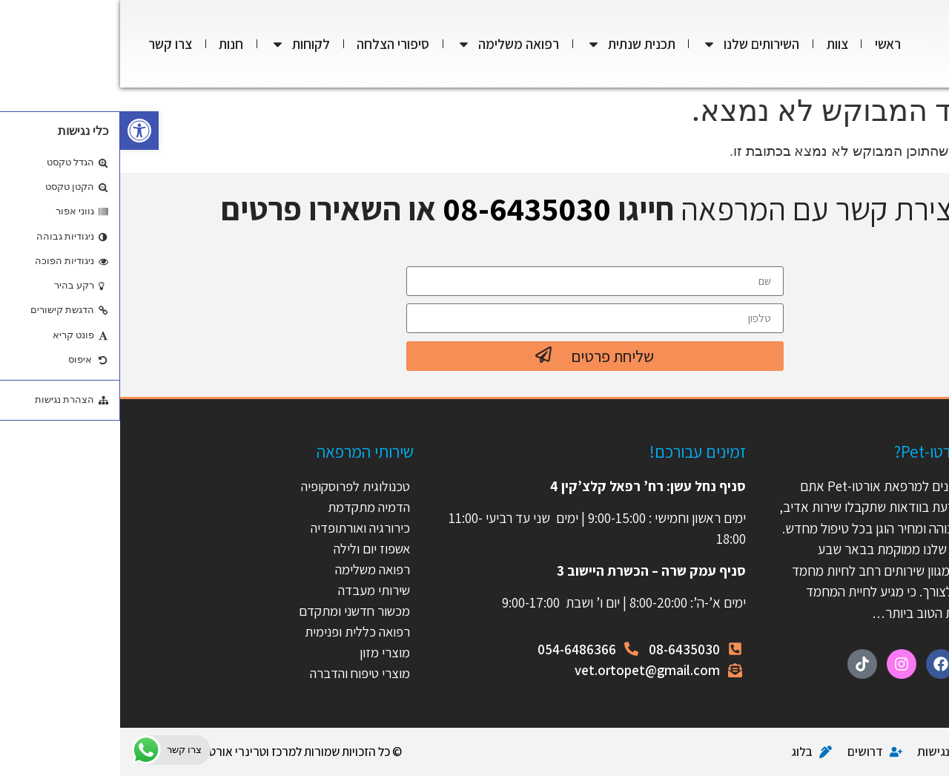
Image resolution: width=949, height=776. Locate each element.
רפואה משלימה (388, 44)
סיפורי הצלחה (273, 44)
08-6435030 (407, 208)
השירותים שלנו (630, 44)
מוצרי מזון (264, 652)
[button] (19, 130)
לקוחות (180, 44)
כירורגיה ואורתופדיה (239, 527)
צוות (717, 44)
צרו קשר (50, 44)
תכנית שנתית (510, 44)
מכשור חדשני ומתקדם (233, 610)
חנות (111, 44)
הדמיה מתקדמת (248, 507)
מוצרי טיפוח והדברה (238, 673)
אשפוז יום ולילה (249, 548)
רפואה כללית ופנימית (236, 631)
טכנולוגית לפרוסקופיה (234, 486)
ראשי (768, 44)
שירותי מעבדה (253, 590)
